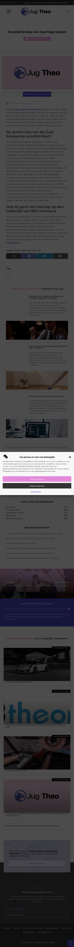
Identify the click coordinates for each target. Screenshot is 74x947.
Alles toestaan (37, 479)
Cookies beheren (37, 486)
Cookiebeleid (35, 491)
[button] (70, 457)
